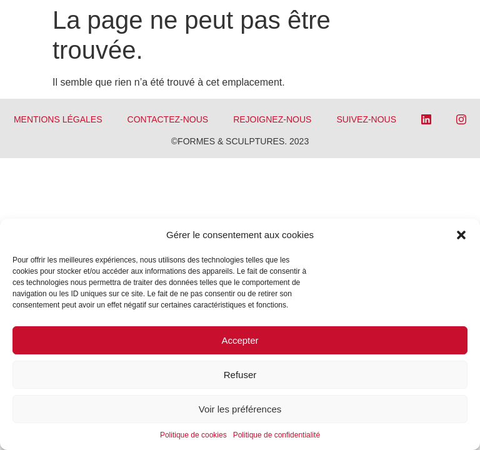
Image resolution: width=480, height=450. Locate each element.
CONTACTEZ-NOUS (168, 119)
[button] (461, 235)
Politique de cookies (193, 435)
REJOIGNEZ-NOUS (272, 119)
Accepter (239, 340)
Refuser (240, 374)
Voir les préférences (240, 409)
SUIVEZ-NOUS (366, 119)
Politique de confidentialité (276, 435)
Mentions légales (58, 119)
